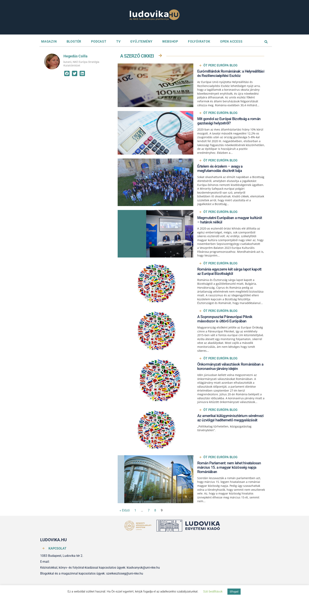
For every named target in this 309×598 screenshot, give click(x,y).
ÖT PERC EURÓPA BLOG (220, 65)
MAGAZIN (49, 41)
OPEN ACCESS (231, 41)
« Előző (125, 510)
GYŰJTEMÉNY (141, 41)
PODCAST (98, 41)
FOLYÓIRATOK (199, 41)
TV (118, 41)
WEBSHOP (170, 41)
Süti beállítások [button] (212, 591)
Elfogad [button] (234, 591)
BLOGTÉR (74, 41)
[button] (67, 73)
